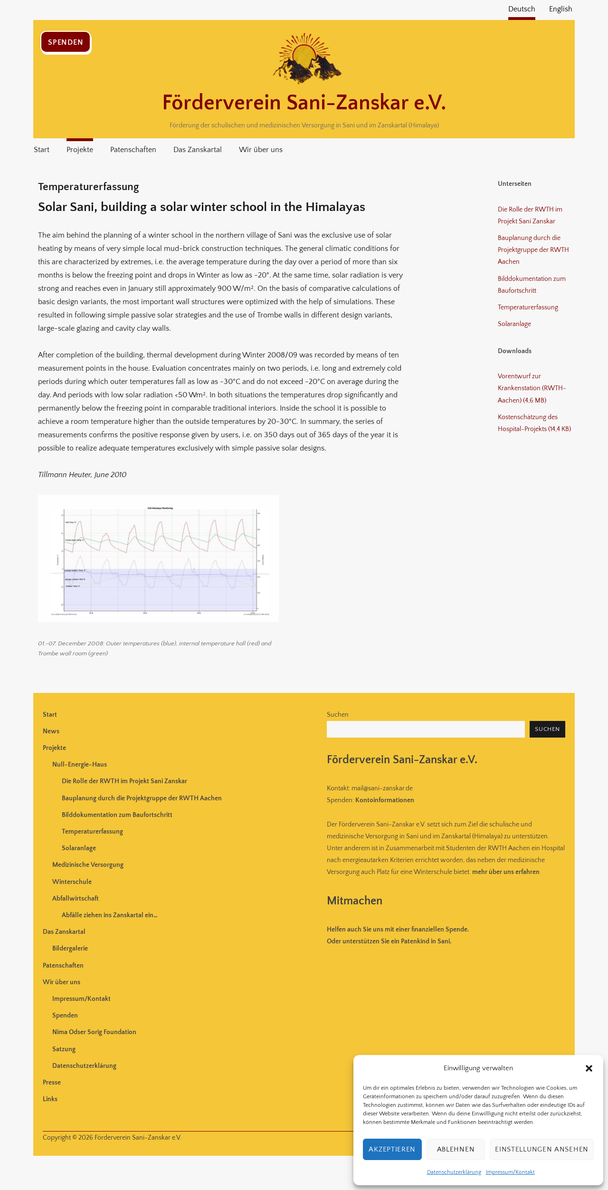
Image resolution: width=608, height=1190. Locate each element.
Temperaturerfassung (528, 307)
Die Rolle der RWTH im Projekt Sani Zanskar (124, 781)
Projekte (79, 149)
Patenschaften (133, 149)
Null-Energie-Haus (79, 764)
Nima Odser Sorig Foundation (94, 1032)
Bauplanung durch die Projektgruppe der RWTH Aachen (533, 250)
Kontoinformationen (384, 800)
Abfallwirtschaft (75, 898)
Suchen (338, 715)
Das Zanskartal (197, 149)
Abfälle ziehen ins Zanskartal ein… (110, 915)
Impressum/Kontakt (510, 1172)
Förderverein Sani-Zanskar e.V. (304, 103)
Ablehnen (456, 1149)
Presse (52, 1082)
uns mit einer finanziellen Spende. (398, 929)
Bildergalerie (70, 948)
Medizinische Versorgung (88, 865)
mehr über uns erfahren (506, 872)
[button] (589, 1068)
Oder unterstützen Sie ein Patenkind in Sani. (389, 941)
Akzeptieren (392, 1149)
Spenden (65, 42)
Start (41, 149)
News (51, 731)
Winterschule (72, 882)
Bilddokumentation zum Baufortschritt (117, 815)
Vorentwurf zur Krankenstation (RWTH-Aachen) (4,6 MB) (532, 388)
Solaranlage (514, 324)
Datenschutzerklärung (454, 1172)
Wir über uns (261, 149)
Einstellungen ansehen (542, 1149)
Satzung (64, 1049)
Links (50, 1099)
